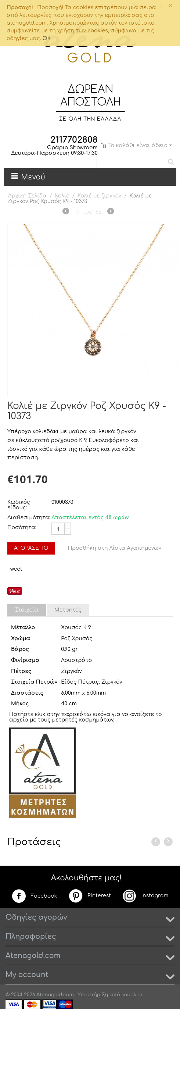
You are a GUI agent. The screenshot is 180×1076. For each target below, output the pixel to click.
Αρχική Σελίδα (27, 196)
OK (47, 38)
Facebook (34, 896)
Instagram (145, 895)
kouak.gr (132, 994)
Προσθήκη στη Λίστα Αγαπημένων (115, 548)
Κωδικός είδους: (18, 504)
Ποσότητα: (21, 527)
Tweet (14, 569)
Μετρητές (68, 610)
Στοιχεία (26, 610)
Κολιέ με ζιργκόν (99, 196)
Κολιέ (62, 196)
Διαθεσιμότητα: (27, 517)
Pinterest (89, 895)
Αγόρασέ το (31, 548)
